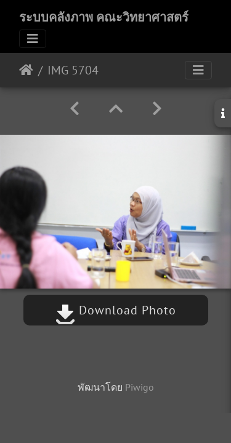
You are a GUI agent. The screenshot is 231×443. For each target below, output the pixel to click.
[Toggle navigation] (32, 39)
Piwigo (139, 387)
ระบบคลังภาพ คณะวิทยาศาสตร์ (103, 17)
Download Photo (115, 310)
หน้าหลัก (26, 70)
